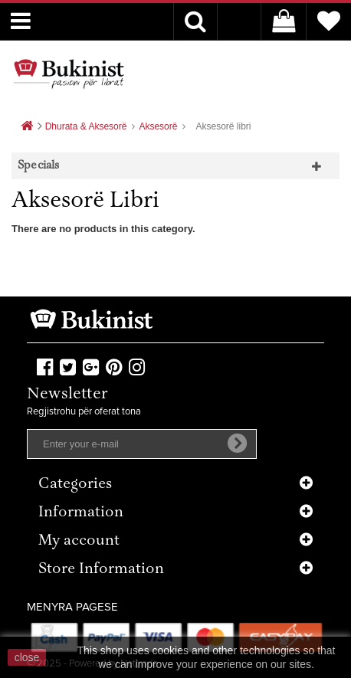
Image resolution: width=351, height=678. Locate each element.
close (27, 657)
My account (79, 541)
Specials (39, 166)
